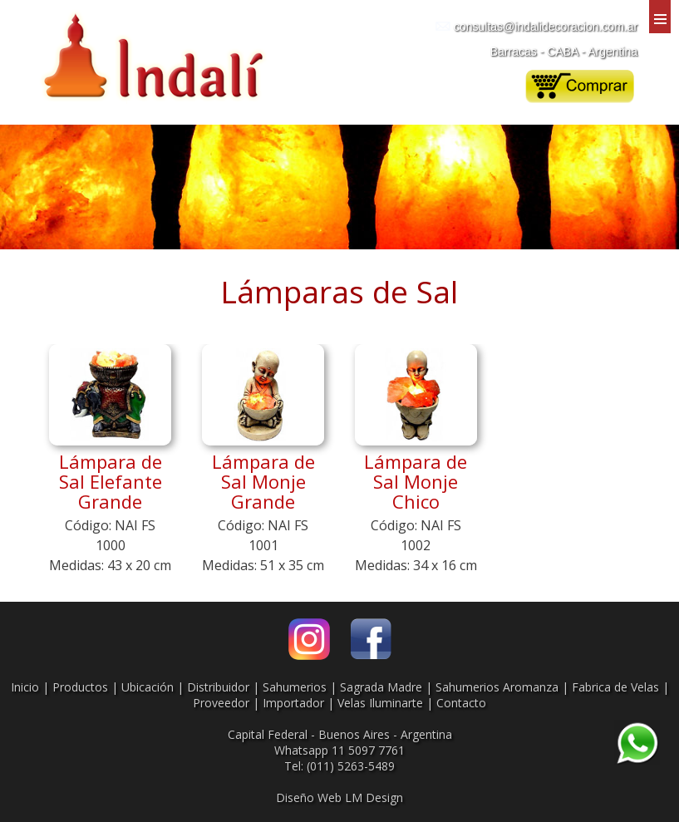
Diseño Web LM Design (339, 797)
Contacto (461, 703)
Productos (80, 687)
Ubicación (147, 687)
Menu (660, 16)
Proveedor (221, 703)
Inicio (25, 687)
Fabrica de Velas (615, 687)
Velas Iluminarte (380, 703)
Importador (293, 703)
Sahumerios (295, 687)
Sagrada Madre (381, 687)
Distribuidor (218, 687)
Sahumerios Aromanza (496, 687)
